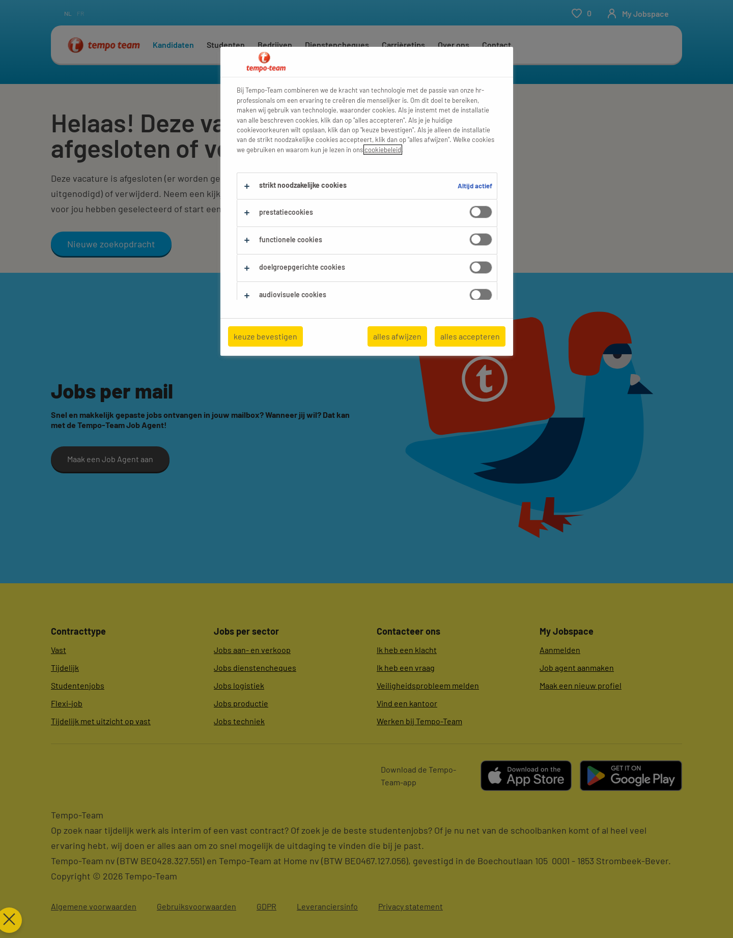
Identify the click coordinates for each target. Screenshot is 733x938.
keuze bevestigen (265, 336)
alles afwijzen (397, 336)
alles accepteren (470, 336)
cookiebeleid (382, 150)
